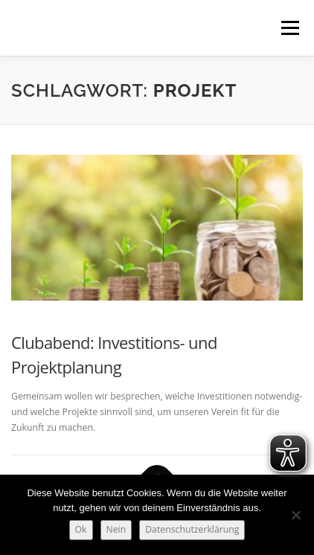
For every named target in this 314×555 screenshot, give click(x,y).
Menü (289, 28)
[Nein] (295, 514)
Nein (116, 529)
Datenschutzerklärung (192, 529)
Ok (81, 529)
